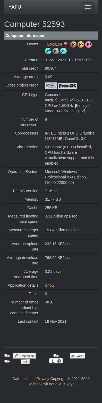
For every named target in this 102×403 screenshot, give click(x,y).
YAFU (14, 7)
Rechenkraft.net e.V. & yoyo (51, 384)
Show (49, 285)
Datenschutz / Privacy (30, 378)
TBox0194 (53, 44)
